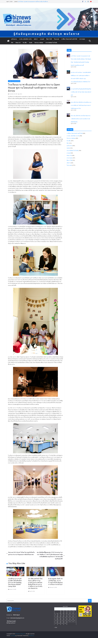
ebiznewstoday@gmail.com (17, 618)
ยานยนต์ (42, 39)
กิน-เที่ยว (25, 42)
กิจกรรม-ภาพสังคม (39, 42)
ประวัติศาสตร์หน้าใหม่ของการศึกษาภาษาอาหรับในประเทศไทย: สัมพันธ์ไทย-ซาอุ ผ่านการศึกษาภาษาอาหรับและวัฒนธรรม (35, 583)
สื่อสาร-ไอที (49, 39)
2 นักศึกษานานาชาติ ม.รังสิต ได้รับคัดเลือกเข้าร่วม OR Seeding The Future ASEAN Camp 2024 (15, 582)
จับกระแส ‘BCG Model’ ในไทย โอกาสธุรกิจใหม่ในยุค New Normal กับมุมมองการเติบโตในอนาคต (20, 553)
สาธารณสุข (82, 39)
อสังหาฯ (36, 39)
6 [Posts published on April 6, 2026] (55, 614)
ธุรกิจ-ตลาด (14, 39)
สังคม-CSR (18, 42)
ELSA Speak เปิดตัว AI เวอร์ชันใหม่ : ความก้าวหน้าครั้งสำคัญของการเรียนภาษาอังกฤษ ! (55, 581)
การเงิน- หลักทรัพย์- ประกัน (25, 39)
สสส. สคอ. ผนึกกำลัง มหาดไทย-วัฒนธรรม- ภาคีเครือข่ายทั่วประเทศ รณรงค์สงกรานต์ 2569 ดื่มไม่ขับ (81, 118)
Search (90, 601)
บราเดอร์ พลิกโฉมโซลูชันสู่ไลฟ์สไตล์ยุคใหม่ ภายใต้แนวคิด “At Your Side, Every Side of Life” (81, 92)
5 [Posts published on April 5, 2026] (74, 611)
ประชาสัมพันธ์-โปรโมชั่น (51, 42)
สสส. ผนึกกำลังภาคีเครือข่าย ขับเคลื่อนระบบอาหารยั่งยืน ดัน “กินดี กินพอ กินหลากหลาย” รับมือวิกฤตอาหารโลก (81, 105)
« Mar (55, 627)
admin (20, 94)
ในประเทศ (56, 39)
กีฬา (12, 42)
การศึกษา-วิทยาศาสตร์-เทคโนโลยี (69, 39)
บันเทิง (30, 42)
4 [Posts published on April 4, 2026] (71, 611)
